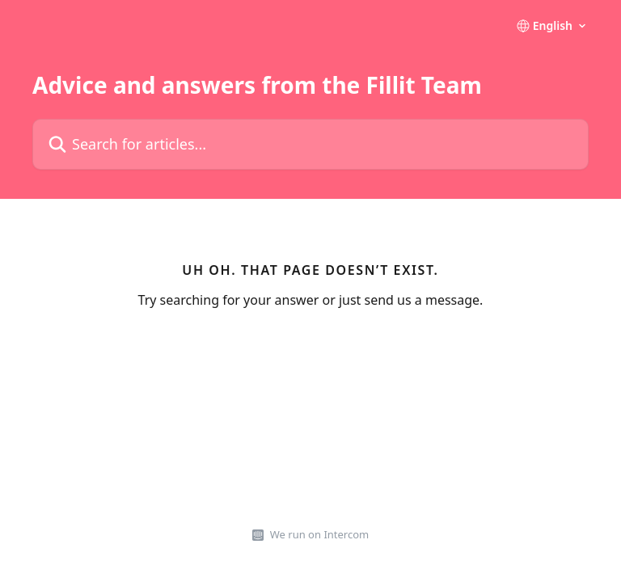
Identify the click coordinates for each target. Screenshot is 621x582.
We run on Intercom (319, 534)
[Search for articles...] (310, 144)
